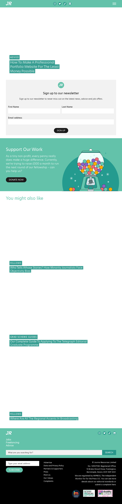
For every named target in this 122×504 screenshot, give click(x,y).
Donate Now (16, 179)
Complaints (48, 481)
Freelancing (12, 442)
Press (46, 472)
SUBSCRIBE (14, 469)
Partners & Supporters (53, 468)
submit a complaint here (105, 484)
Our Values (48, 478)
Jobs (8, 439)
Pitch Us (47, 475)
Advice (10, 445)
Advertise (48, 462)
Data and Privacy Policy (54, 465)
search (109, 452)
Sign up (61, 130)
